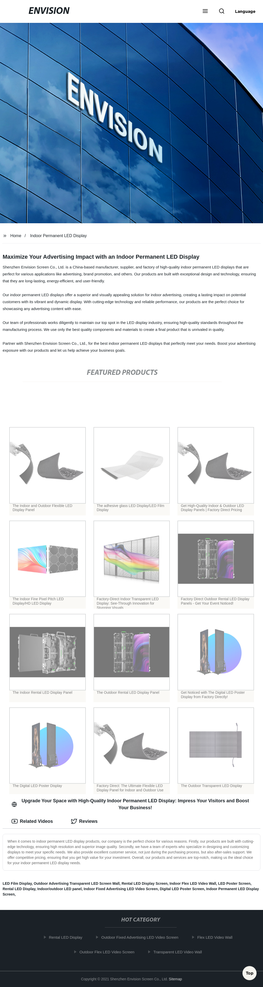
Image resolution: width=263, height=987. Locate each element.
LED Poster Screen (234, 883)
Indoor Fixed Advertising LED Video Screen (121, 889)
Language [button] (245, 11)
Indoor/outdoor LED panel (59, 889)
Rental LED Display (19, 889)
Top (249, 973)
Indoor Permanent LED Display (58, 236)
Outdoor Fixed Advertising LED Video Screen (142, 937)
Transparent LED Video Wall (180, 951)
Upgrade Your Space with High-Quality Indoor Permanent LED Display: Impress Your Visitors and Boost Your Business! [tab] (130, 804)
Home (15, 236)
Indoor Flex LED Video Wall (193, 883)
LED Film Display (17, 883)
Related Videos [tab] (32, 821)
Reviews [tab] (84, 821)
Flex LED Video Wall (217, 937)
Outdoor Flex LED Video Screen (109, 951)
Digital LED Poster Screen (182, 889)
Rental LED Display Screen (144, 883)
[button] (205, 11)
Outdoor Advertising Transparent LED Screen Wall (76, 883)
